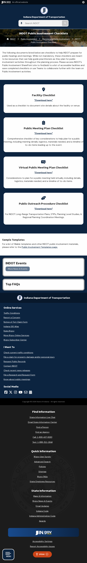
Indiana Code (42, 511)
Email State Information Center (42, 422)
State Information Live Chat (42, 417)
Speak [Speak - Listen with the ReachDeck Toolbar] (42, 554)
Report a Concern (12, 317)
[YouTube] (20, 392)
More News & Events (17, 269)
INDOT (13, 39)
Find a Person (42, 427)
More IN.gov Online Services (16, 335)
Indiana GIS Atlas (11, 326)
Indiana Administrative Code (42, 516)
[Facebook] (5, 392)
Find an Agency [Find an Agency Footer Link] (42, 432)
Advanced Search (42, 461)
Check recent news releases (17, 370)
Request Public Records (15, 361)
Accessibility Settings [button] (42, 541)
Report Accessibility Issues (42, 546)
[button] (84, 2)
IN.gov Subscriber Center (15, 340)
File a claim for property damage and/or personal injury (29, 357)
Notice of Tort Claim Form (16, 322)
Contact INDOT (10, 366)
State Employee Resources (42, 481)
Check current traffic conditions (18, 352)
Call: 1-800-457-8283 (42, 437)
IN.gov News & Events (42, 501)
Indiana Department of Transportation (44, 17)
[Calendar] (30, 392)
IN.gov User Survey (42, 456)
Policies (42, 466)
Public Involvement (29, 39)
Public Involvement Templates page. (40, 247)
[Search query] (42, 23)
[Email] (25, 392)
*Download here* (43, 100)
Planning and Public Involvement (56, 39)
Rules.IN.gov (9, 331)
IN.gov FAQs (42, 476)
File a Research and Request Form (19, 375)
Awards (42, 521)
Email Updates (42, 506)
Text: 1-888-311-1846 (42, 442)
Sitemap (42, 471)
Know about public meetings (17, 379)
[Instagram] (15, 392)
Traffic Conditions (12, 313)
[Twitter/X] (10, 392)
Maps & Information (42, 496)
